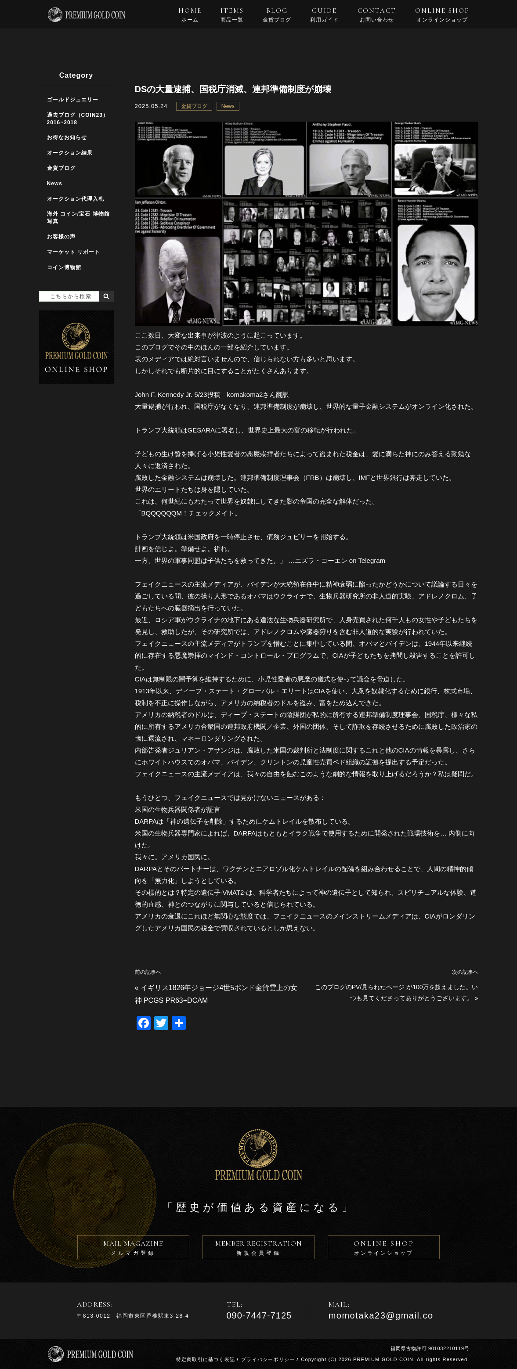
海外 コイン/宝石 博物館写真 (78, 217)
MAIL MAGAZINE (133, 1249)
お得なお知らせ (67, 137)
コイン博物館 (64, 267)
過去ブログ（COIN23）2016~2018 (77, 119)
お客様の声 (61, 237)
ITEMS (232, 14)
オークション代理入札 (75, 199)
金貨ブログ (194, 106)
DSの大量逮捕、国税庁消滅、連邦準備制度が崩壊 (233, 89)
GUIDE (324, 14)
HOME (190, 14)
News (228, 106)
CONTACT (377, 14)
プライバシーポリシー (268, 1359)
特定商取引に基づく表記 (205, 1359)
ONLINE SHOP (442, 14)
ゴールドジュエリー (72, 100)
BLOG (277, 14)
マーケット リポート (73, 252)
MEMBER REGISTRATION (258, 1249)
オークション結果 (70, 153)
